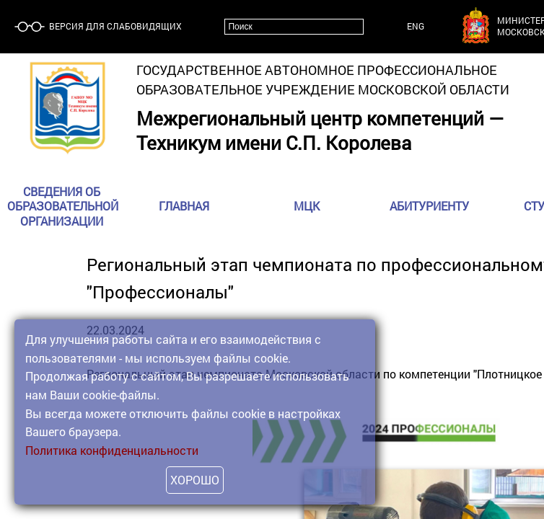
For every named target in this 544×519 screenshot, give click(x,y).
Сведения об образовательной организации (62, 206)
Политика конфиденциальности (111, 450)
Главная (184, 206)
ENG (415, 26)
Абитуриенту (429, 206)
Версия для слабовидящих (114, 26)
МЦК (307, 206)
